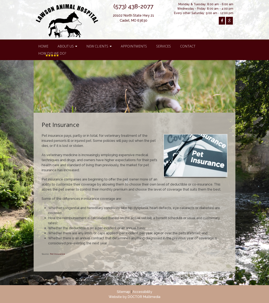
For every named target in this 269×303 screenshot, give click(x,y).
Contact (187, 46)
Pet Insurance (57, 254)
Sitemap (123, 292)
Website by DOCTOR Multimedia (134, 297)
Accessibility (142, 292)
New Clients (97, 46)
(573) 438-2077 (133, 6)
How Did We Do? (52, 53)
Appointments (134, 46)
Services (163, 46)
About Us (66, 46)
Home (43, 46)
